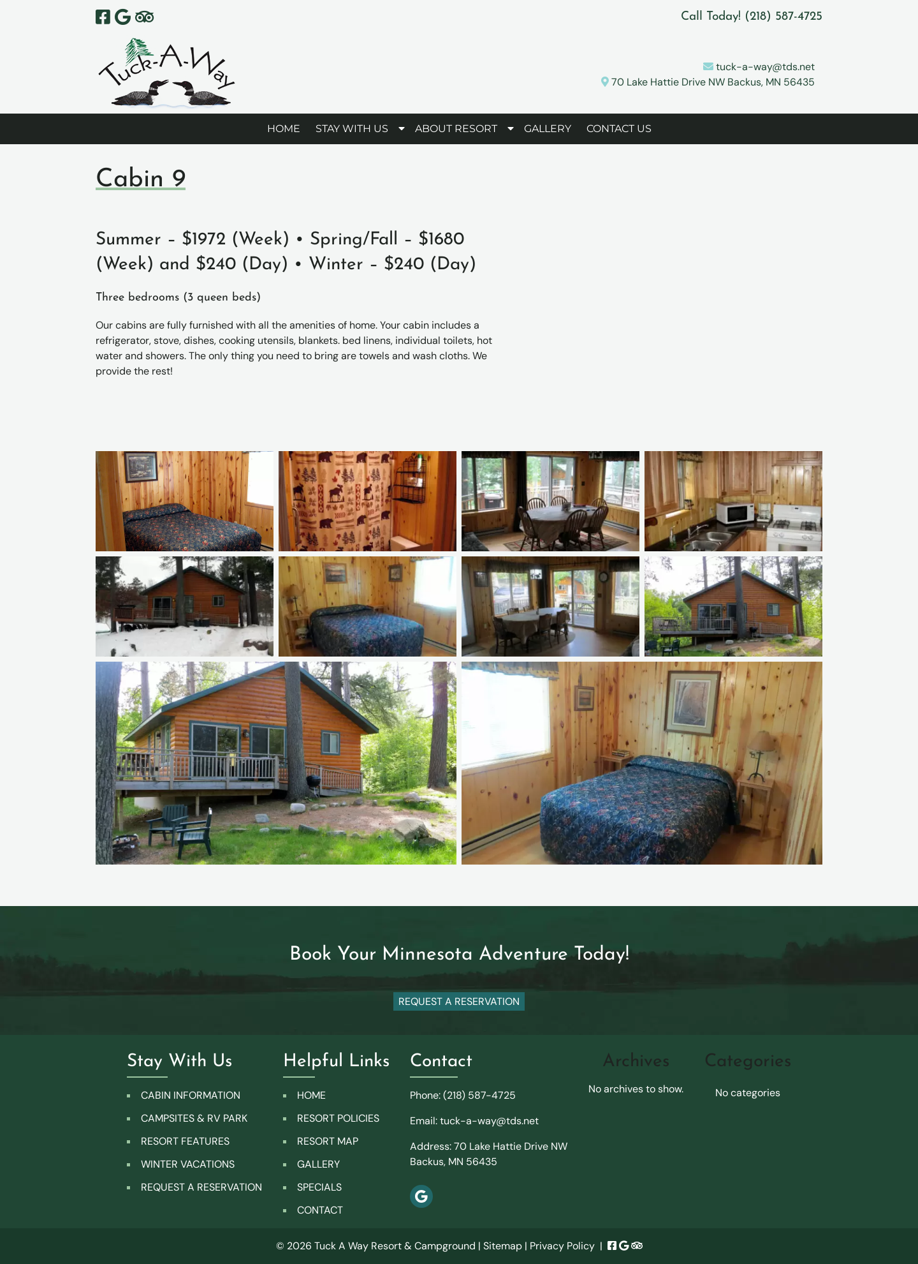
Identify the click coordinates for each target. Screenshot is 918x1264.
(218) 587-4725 (479, 1095)
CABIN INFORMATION (190, 1095)
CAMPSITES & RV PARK (194, 1118)
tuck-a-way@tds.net (759, 66)
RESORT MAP (327, 1141)
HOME (283, 129)
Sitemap (502, 1246)
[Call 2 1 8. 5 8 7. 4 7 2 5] (783, 17)
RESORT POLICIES (338, 1118)
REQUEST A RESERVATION (201, 1187)
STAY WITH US (352, 129)
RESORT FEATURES (185, 1141)
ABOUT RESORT (456, 129)
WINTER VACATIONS (188, 1164)
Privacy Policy (562, 1246)
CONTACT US (619, 129)
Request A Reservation (459, 1001)
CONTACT (320, 1210)
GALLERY (547, 129)
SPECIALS (319, 1187)
